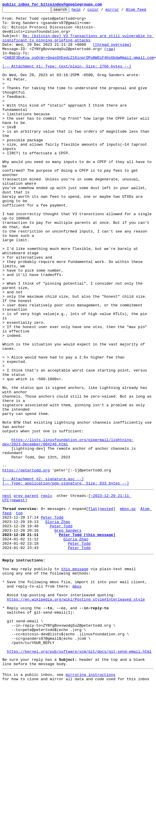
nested (106, 612)
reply (46, 597)
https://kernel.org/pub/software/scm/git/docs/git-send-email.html (79, 782)
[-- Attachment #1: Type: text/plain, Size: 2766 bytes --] (66, 83)
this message (74, 683)
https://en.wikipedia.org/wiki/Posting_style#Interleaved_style (76, 719)
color (102, 11)
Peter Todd (52, 623)
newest (18, 602)
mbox (76, 704)
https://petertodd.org (26, 568)
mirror (121, 11)
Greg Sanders (67, 638)
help (85, 11)
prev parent (26, 597)
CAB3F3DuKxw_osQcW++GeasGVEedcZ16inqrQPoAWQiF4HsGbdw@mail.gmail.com (79, 73)
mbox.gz (128, 612)
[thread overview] (112, 57)
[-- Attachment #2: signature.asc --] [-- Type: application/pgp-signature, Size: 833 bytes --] (65, 581)
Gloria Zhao (57, 628)
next (6, 597)
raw (109, 62)
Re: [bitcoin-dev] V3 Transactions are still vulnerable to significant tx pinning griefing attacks (78, 49)
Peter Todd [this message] (87, 644)
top (19, 618)
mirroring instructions (90, 808)
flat (92, 612)
